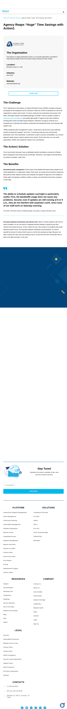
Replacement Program (10, 568)
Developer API (8, 591)
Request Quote (38, 608)
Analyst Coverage (39, 600)
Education (37, 540)
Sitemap (6, 675)
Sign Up (36, 624)
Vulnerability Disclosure (11, 639)
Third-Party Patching (10, 520)
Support (6, 584)
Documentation (8, 587)
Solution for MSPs (9, 548)
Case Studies (38, 592)
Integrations (7, 595)
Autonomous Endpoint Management (15, 512)
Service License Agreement (12, 659)
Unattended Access (9, 536)
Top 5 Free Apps (8, 606)
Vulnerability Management (12, 524)
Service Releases (9, 603)
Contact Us (37, 584)
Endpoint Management (10, 540)
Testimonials (38, 596)
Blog (4, 614)
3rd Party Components (10, 671)
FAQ (4, 618)
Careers (36, 616)
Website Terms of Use (10, 643)
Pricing (5, 564)
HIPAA (36, 520)
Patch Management (9, 516)
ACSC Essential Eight (41, 532)
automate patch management (13, 118)
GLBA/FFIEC (38, 536)
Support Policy (8, 663)
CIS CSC (36, 528)
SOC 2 (36, 524)
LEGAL (18, 630)
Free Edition (7, 560)
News (35, 612)
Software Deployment (10, 528)
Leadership (37, 604)
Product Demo (8, 552)
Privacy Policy (8, 647)
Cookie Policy (7, 651)
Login (35, 620)
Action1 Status (8, 572)
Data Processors (8, 667)
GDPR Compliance (9, 655)
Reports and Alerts (9, 544)
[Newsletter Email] (33, 485)
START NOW (33, 93)
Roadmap (6, 599)
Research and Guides (10, 610)
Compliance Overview (41, 512)
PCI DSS (36, 516)
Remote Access (8, 532)
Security (6, 635)
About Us (37, 588)
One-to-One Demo (9, 556)
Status (5, 622)
